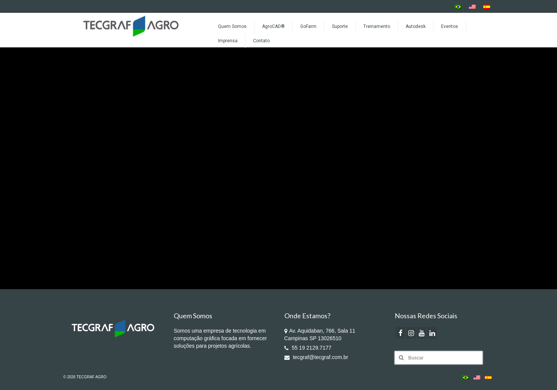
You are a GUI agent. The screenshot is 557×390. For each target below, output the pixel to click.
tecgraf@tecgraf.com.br (316, 357)
